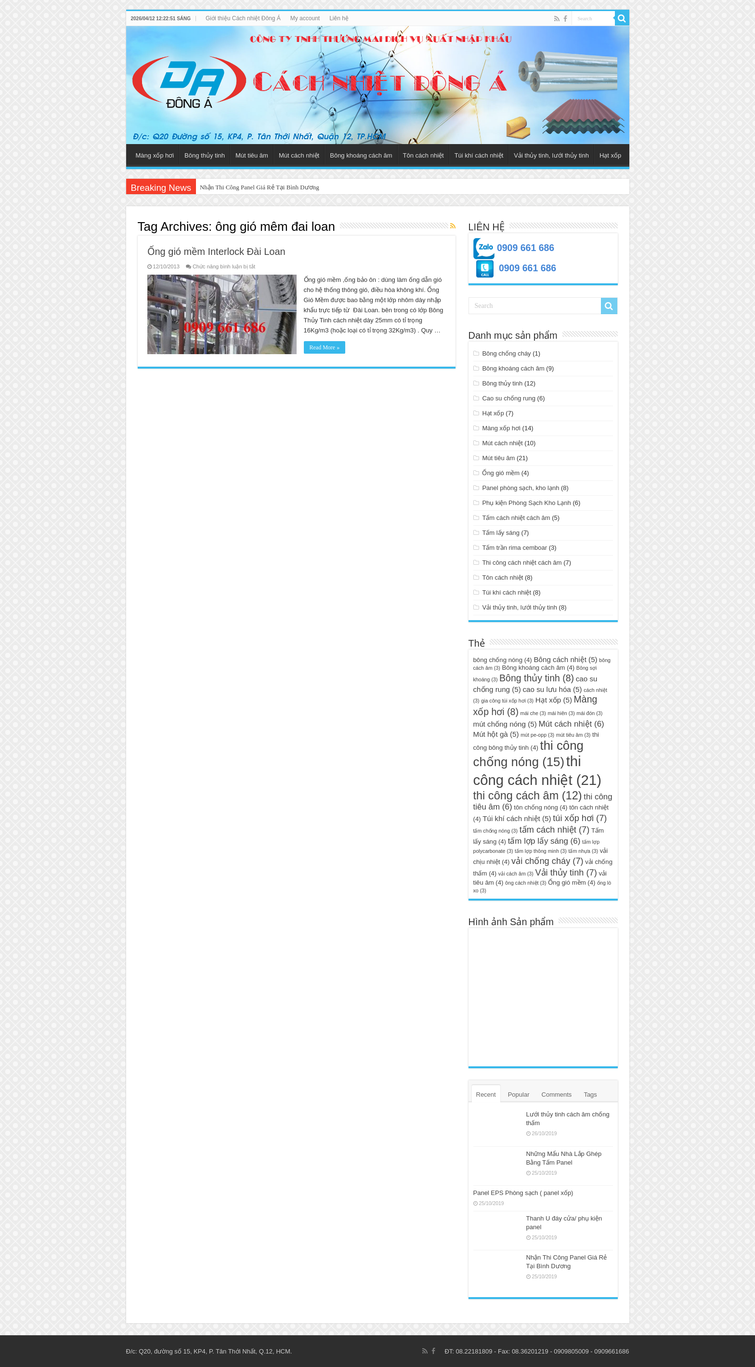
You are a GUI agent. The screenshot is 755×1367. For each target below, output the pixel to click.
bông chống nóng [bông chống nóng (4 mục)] (502, 660)
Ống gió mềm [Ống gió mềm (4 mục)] (571, 882)
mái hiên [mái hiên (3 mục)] (560, 713)
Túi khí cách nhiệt (479, 155)
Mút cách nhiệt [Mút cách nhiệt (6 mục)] (571, 724)
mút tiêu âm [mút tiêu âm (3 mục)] (573, 735)
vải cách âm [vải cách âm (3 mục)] (516, 873)
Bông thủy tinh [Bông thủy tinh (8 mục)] (536, 678)
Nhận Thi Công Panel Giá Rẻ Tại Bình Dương (259, 187)
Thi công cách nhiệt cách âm (521, 562)
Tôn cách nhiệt (423, 155)
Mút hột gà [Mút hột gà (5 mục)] (496, 734)
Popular (519, 1094)
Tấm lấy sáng (501, 532)
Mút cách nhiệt (299, 155)
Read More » (325, 347)
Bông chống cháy (506, 353)
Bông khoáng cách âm (361, 155)
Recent (486, 1094)
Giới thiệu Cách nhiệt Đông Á (243, 18)
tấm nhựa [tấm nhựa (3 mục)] (583, 851)
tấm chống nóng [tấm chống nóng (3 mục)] (495, 831)
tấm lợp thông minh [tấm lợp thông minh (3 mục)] (541, 851)
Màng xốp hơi (155, 155)
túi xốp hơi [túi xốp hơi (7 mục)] (580, 818)
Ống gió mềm (501, 473)
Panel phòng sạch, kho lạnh (520, 487)
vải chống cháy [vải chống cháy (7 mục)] (547, 861)
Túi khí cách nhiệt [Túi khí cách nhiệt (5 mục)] (516, 818)
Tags (590, 1094)
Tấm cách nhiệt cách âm (516, 517)
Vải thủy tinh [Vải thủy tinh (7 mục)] (566, 872)
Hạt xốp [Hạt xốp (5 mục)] (553, 700)
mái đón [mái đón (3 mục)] (589, 713)
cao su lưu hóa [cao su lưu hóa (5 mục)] (552, 689)
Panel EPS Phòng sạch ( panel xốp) (523, 1192)
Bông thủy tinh (204, 155)
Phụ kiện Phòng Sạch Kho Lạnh (526, 502)
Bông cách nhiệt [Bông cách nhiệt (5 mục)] (565, 659)
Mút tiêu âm (251, 155)
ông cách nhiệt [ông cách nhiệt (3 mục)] (525, 883)
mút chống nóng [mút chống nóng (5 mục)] (505, 724)
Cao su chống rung (508, 398)
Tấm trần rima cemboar (514, 547)
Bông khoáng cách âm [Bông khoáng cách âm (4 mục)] (538, 667)
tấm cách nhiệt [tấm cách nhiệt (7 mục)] (555, 829)
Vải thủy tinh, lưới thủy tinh (551, 155)
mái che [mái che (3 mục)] (533, 713)
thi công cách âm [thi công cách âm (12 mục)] (527, 795)
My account (305, 18)
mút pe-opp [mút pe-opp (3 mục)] (537, 735)
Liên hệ (339, 18)
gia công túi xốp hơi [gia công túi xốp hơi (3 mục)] (507, 700)
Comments (557, 1094)
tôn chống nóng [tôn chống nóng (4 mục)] (540, 807)
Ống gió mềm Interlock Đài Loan (216, 251)
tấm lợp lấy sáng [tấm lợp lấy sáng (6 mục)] (544, 841)
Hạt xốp (610, 155)
